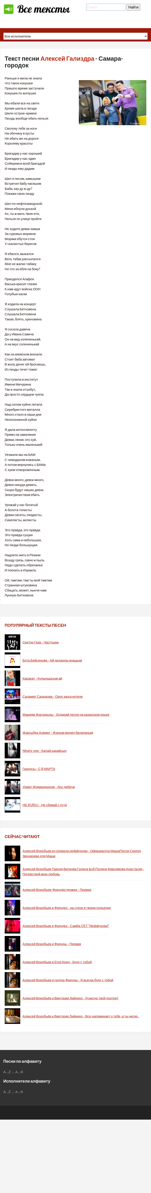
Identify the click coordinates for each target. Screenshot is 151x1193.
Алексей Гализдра (67, 58)
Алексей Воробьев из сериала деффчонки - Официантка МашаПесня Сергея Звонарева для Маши (81, 853)
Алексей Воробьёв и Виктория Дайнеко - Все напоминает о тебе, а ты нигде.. (80, 1016)
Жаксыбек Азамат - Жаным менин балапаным (57, 732)
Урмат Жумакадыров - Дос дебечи (48, 787)
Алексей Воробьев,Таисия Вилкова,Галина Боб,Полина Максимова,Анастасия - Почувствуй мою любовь (83, 871)
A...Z (7, 1072)
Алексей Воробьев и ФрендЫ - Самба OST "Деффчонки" (65, 926)
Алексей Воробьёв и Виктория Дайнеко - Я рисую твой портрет (70, 998)
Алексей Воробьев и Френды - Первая (51, 944)
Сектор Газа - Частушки (40, 642)
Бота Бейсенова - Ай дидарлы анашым (52, 660)
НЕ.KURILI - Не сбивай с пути (44, 805)
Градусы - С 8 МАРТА (38, 769)
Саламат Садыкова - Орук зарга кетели (52, 696)
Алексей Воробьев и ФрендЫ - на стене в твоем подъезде (66, 908)
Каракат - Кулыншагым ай (42, 678)
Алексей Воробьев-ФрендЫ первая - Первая (56, 890)
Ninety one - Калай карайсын (44, 751)
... (13, 1072)
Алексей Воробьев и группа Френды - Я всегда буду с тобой (67, 980)
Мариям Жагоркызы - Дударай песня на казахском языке (65, 714)
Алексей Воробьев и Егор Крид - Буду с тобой (57, 962)
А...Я (19, 1072)
